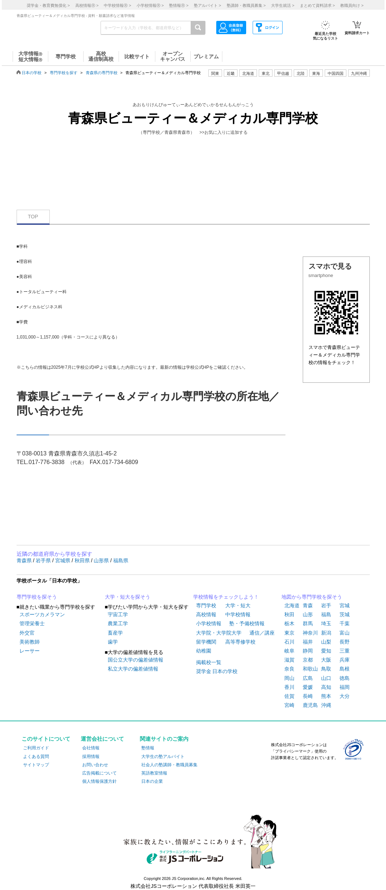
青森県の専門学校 (101, 73)
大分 (345, 696)
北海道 (248, 73)
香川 (289, 687)
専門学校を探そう (37, 597)
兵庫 (345, 660)
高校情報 (206, 614)
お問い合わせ (95, 764)
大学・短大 (237, 605)
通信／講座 (262, 633)
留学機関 (206, 642)
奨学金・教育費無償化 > (48, 5)
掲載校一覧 (208, 662)
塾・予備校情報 (247, 623)
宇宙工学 (118, 614)
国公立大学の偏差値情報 (135, 660)
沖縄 (326, 705)
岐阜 (289, 651)
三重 (345, 651)
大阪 (326, 660)
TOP (33, 216)
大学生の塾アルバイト (163, 756)
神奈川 (310, 633)
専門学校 (206, 605)
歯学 (113, 642)
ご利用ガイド (36, 747)
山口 (326, 678)
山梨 (326, 642)
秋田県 (83, 560)
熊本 (326, 696)
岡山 (289, 678)
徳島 (345, 678)
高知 (326, 687)
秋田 (289, 614)
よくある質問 (36, 756)
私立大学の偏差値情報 (133, 669)
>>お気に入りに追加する (223, 132)
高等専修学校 (240, 642)
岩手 (326, 605)
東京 (289, 633)
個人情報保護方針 (99, 781)
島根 (345, 669)
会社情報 (90, 747)
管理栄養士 (32, 623)
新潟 (326, 633)
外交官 (27, 633)
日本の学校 (31, 73)
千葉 (345, 623)
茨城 (345, 614)
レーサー (29, 651)
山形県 (102, 560)
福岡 (345, 687)
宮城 (345, 605)
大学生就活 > (282, 5)
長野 (345, 642)
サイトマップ (36, 764)
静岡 (308, 651)
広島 (308, 678)
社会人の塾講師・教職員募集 (169, 764)
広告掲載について (99, 773)
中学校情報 (237, 614)
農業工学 (118, 623)
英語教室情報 (154, 773)
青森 (308, 605)
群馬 (308, 623)
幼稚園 (203, 651)
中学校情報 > (117, 5)
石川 (289, 642)
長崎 (308, 696)
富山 (345, 633)
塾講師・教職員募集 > (246, 5)
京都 (308, 660)
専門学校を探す (63, 73)
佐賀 (289, 696)
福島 (326, 614)
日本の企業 (152, 781)
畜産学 (115, 633)
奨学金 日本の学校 (217, 671)
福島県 (120, 560)
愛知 (326, 651)
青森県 (25, 560)
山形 (308, 614)
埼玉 (326, 623)
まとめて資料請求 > (317, 5)
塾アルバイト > (207, 5)
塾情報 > (178, 5)
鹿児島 (310, 705)
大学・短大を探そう (127, 597)
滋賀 (289, 660)
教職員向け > (351, 5)
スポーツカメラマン (42, 614)
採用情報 (90, 756)
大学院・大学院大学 (218, 633)
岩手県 (44, 560)
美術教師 (29, 642)
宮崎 (289, 705)
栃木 (289, 623)
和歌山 (310, 669)
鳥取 (326, 669)
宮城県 (63, 560)
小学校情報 (208, 623)
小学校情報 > (150, 5)
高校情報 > (86, 5)
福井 (308, 642)
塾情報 (147, 747)
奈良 (289, 669)
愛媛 (308, 687)
